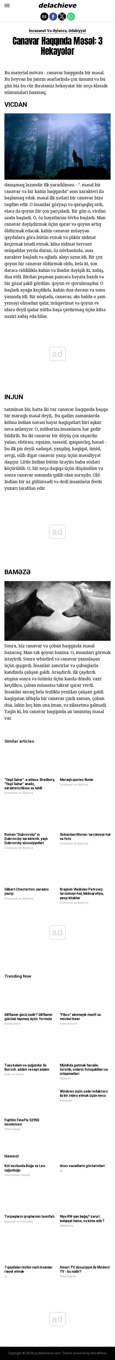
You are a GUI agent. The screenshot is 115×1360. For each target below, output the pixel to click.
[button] (7, 5)
